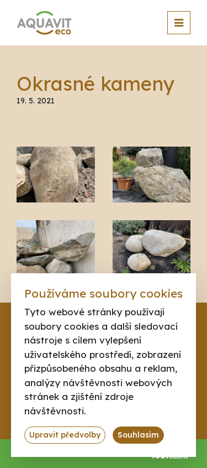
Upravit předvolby (64, 435)
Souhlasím (138, 435)
